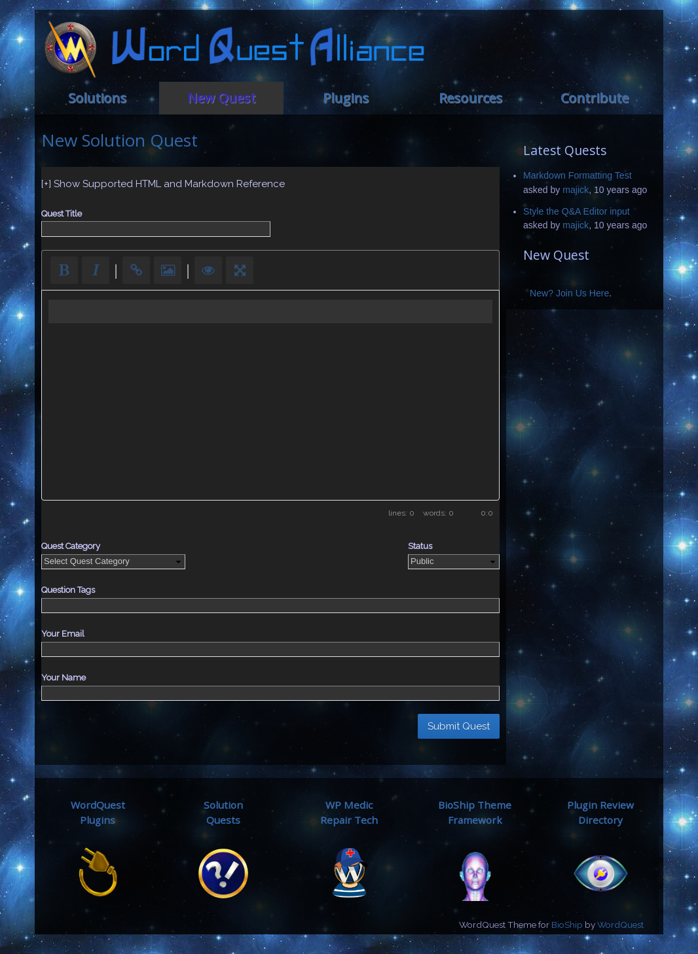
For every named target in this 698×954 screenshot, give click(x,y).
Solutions (97, 98)
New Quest (221, 98)
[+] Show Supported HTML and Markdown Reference (163, 184)
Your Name (63, 677)
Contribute (594, 98)
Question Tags (68, 590)
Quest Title (61, 214)
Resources (470, 98)
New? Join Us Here (569, 293)
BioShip (567, 924)
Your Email (62, 634)
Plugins (346, 98)
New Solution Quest (119, 140)
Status (420, 546)
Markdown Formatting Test (577, 175)
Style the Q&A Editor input (576, 211)
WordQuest (620, 924)
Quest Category (70, 546)
